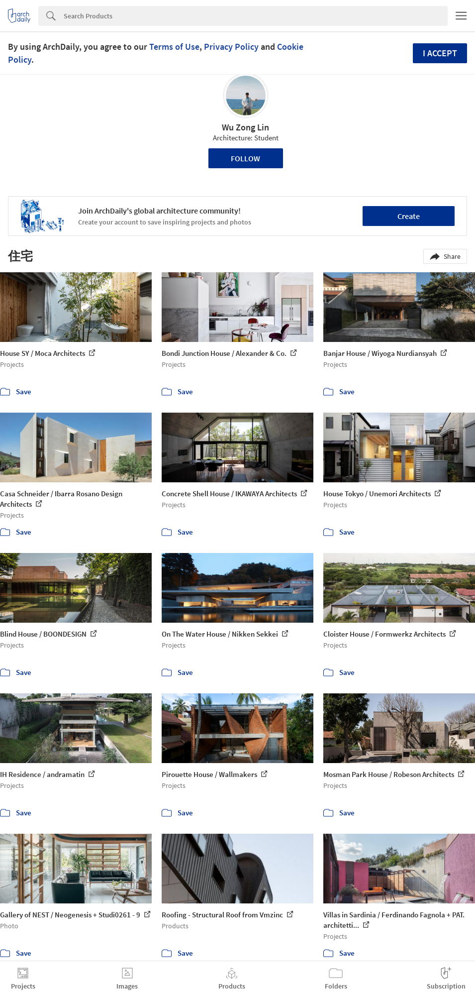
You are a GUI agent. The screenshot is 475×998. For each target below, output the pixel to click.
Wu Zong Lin (245, 127)
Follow (245, 158)
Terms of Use (174, 46)
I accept (440, 53)
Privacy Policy (231, 46)
